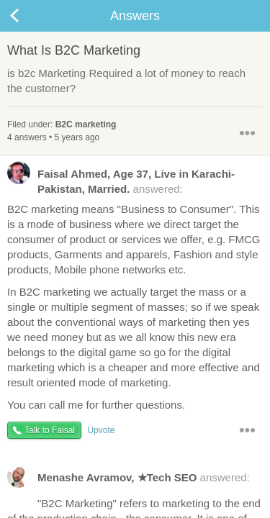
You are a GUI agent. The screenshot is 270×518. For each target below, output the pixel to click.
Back (29, 16)
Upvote (100, 430)
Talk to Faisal (49, 430)
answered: (121, 180)
